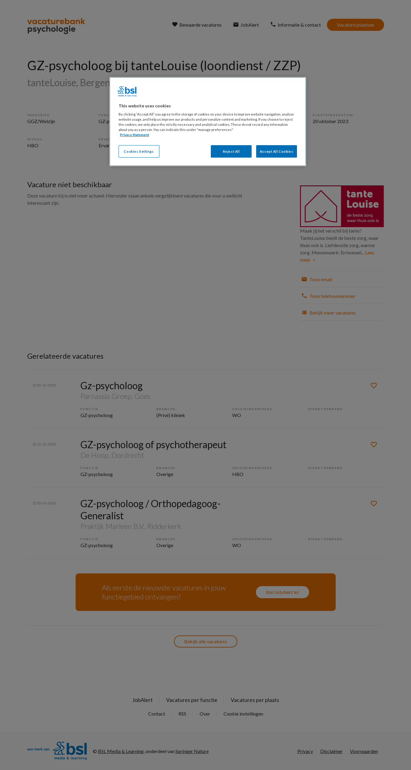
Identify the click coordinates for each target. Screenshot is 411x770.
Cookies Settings (139, 151)
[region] (207, 121)
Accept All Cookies (276, 151)
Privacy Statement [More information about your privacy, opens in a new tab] (134, 135)
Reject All (231, 151)
